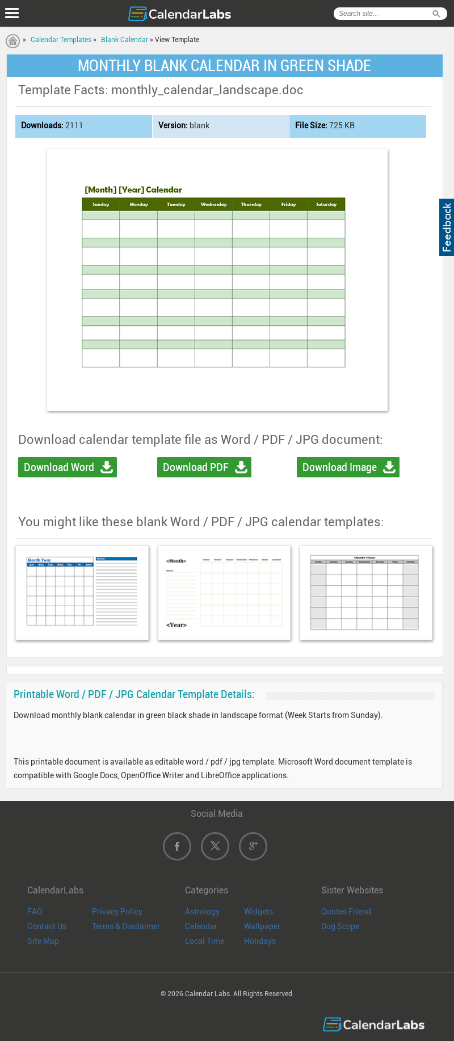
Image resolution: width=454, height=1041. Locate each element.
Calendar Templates (61, 40)
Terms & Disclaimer (126, 926)
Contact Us (46, 926)
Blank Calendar (124, 40)
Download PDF (196, 467)
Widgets (258, 911)
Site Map (43, 941)
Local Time (204, 941)
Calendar (201, 926)
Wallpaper (262, 926)
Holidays (260, 941)
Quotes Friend (346, 911)
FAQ (35, 911)
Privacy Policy (117, 911)
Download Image (339, 467)
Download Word (59, 467)
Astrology (202, 911)
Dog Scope (340, 926)
